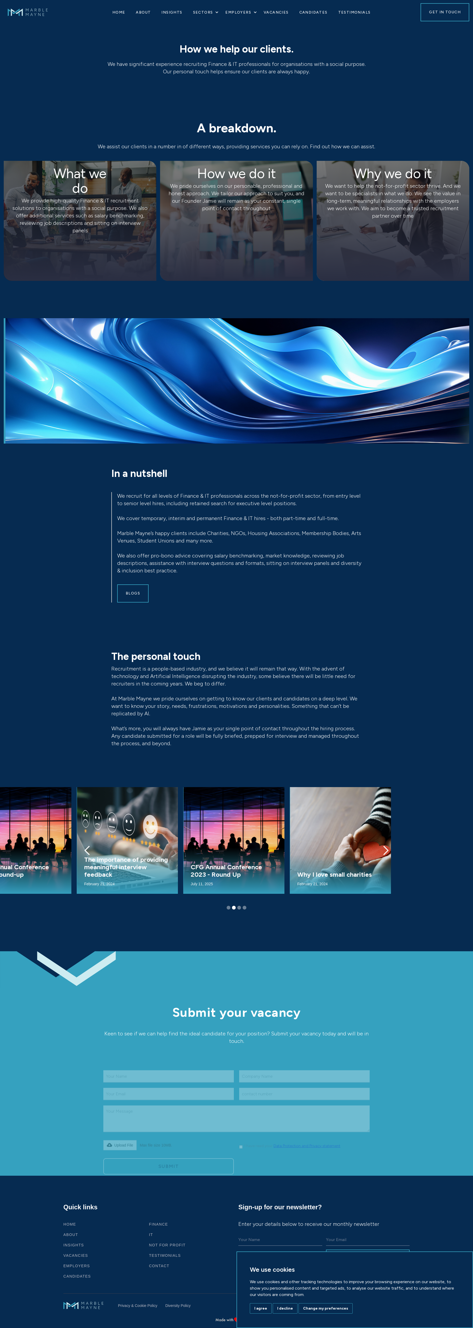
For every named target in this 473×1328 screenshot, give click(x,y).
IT (151, 1235)
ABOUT (70, 1235)
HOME (118, 12)
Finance (158, 1224)
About (143, 12)
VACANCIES (276, 12)
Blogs (133, 593)
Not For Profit (167, 1245)
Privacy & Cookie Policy (137, 1305)
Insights (171, 12)
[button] (204, 12)
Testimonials (354, 12)
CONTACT (159, 1266)
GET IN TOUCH (445, 12)
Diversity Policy (178, 1305)
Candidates (313, 12)
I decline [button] (285, 1308)
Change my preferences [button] (325, 1308)
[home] (33, 12)
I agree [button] (260, 1308)
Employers (76, 1266)
